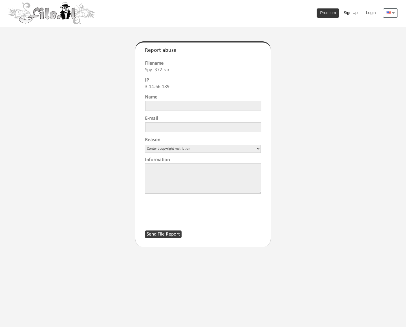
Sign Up (350, 12)
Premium (328, 12)
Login (371, 12)
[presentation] (188, 209)
